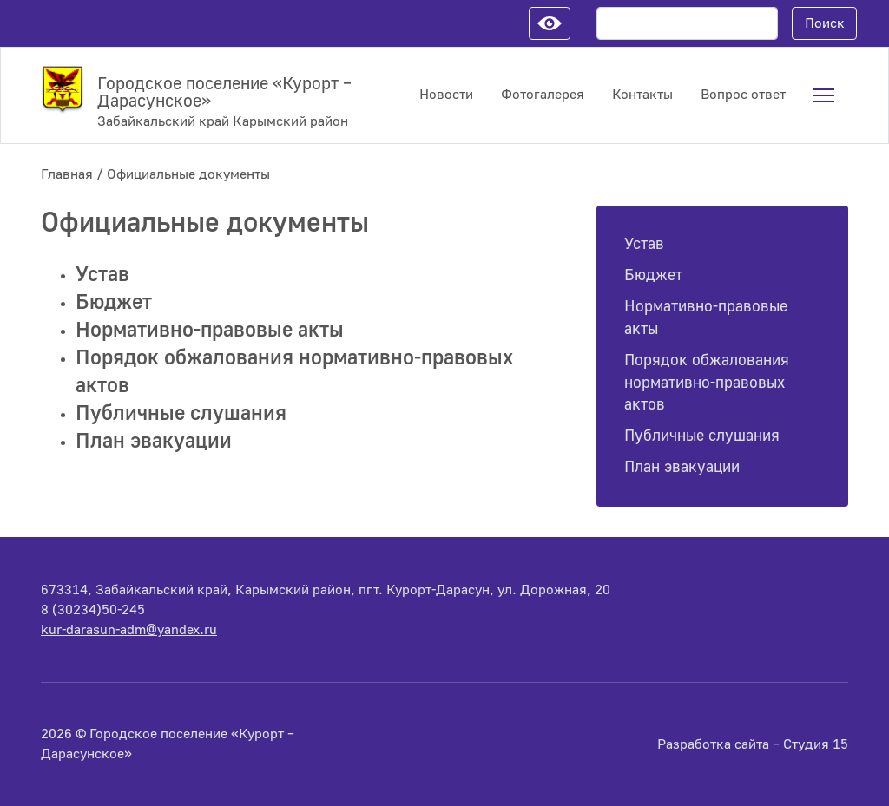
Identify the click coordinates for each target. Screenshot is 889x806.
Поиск (825, 23)
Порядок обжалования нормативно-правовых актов (706, 383)
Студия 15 (815, 744)
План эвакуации (154, 441)
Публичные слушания (181, 413)
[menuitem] (824, 95)
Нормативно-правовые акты (210, 330)
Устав (102, 274)
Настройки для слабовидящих (549, 23)
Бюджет (114, 302)
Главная (67, 174)
